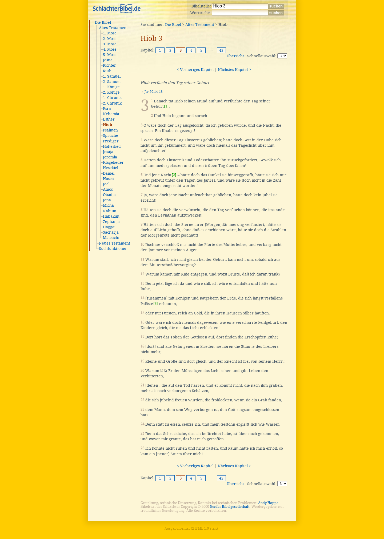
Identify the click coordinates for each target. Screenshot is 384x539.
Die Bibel (103, 22)
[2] (174, 175)
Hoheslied (112, 146)
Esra (107, 108)
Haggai (109, 227)
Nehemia (111, 114)
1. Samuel (112, 76)
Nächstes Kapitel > (234, 69)
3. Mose (110, 44)
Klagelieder (113, 162)
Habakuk (111, 216)
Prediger (111, 141)
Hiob (107, 125)
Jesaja (108, 152)
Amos (108, 189)
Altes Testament (113, 28)
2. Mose (110, 39)
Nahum (109, 211)
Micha (108, 205)
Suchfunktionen (113, 248)
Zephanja (111, 221)
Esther (109, 119)
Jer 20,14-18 (154, 92)
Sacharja (111, 232)
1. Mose (110, 33)
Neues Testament (114, 243)
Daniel (108, 173)
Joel (106, 184)
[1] (166, 106)
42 (221, 50)
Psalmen (110, 130)
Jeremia (110, 157)
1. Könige (111, 87)
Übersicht (235, 56)
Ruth (107, 71)
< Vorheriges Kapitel (195, 69)
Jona (107, 200)
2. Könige (111, 92)
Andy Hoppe (268, 503)
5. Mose (110, 55)
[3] (155, 304)
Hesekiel (110, 168)
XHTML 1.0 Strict (204, 528)
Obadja (109, 195)
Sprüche (110, 135)
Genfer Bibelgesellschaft (230, 507)
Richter (109, 65)
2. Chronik (112, 103)
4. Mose (110, 49)
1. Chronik (112, 97)
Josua (108, 60)
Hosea (108, 179)
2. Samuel (112, 81)
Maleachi (111, 237)
